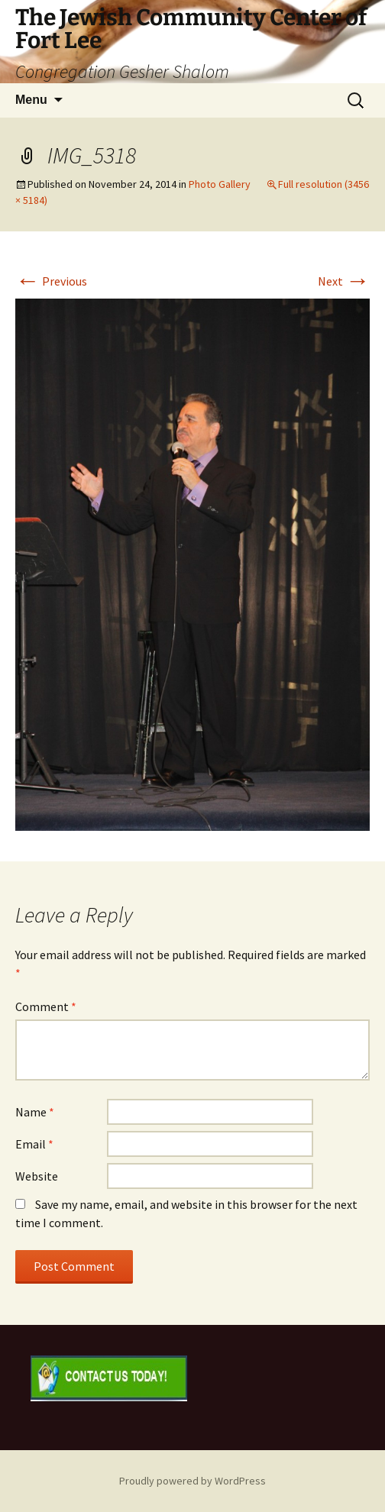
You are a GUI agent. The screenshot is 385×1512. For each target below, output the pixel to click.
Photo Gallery (220, 184)
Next (344, 281)
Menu (31, 99)
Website (36, 1176)
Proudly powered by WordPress (192, 1481)
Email (34, 1144)
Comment (45, 1006)
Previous (51, 281)
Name (34, 1111)
